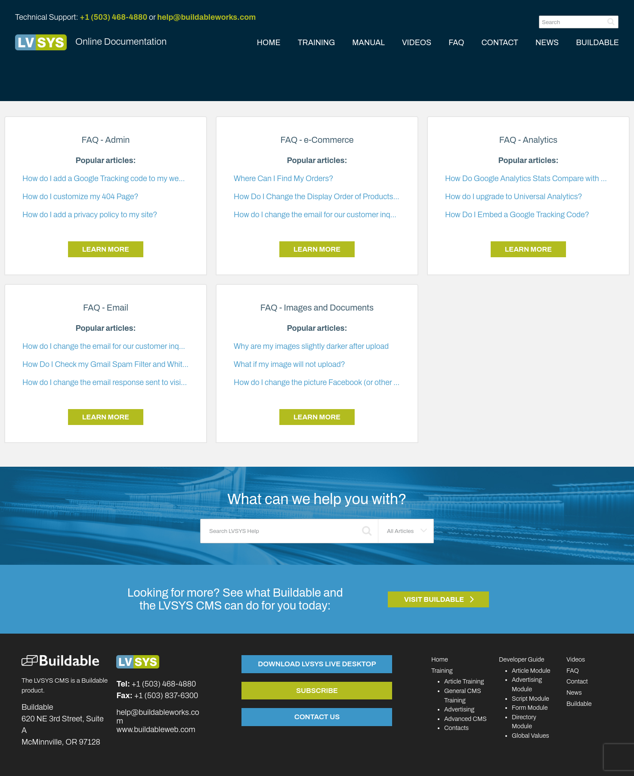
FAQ (456, 42)
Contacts (456, 727)
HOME (269, 42)
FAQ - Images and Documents (317, 307)
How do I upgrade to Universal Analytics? (513, 196)
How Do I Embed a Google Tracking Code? (517, 214)
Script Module (530, 698)
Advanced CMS (465, 718)
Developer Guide (521, 659)
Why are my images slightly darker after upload (311, 346)
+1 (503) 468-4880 (113, 17)
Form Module (530, 707)
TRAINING (316, 42)
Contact (577, 681)
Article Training (464, 681)
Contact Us (317, 717)
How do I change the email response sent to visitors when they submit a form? (151, 382)
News (574, 692)
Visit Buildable (434, 599)
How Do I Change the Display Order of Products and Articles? (336, 196)
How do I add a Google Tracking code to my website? (110, 178)
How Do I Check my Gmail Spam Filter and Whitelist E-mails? (125, 364)
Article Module (531, 670)
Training (442, 670)
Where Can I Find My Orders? (283, 178)
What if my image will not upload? (289, 364)
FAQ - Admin (105, 140)
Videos (575, 659)
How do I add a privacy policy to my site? (89, 214)
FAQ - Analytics (528, 140)
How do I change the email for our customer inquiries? (323, 214)
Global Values (530, 735)
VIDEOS (416, 42)
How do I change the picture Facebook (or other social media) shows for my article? (372, 382)
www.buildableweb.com (155, 729)
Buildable (579, 703)
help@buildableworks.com (206, 17)
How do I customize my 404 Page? (80, 196)
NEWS (547, 42)
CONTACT (499, 42)
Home (439, 659)
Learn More (105, 249)
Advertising (459, 709)
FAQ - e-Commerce (316, 140)
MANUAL (368, 42)
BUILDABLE (597, 42)
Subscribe (317, 690)
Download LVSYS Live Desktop (317, 664)
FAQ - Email (105, 307)
